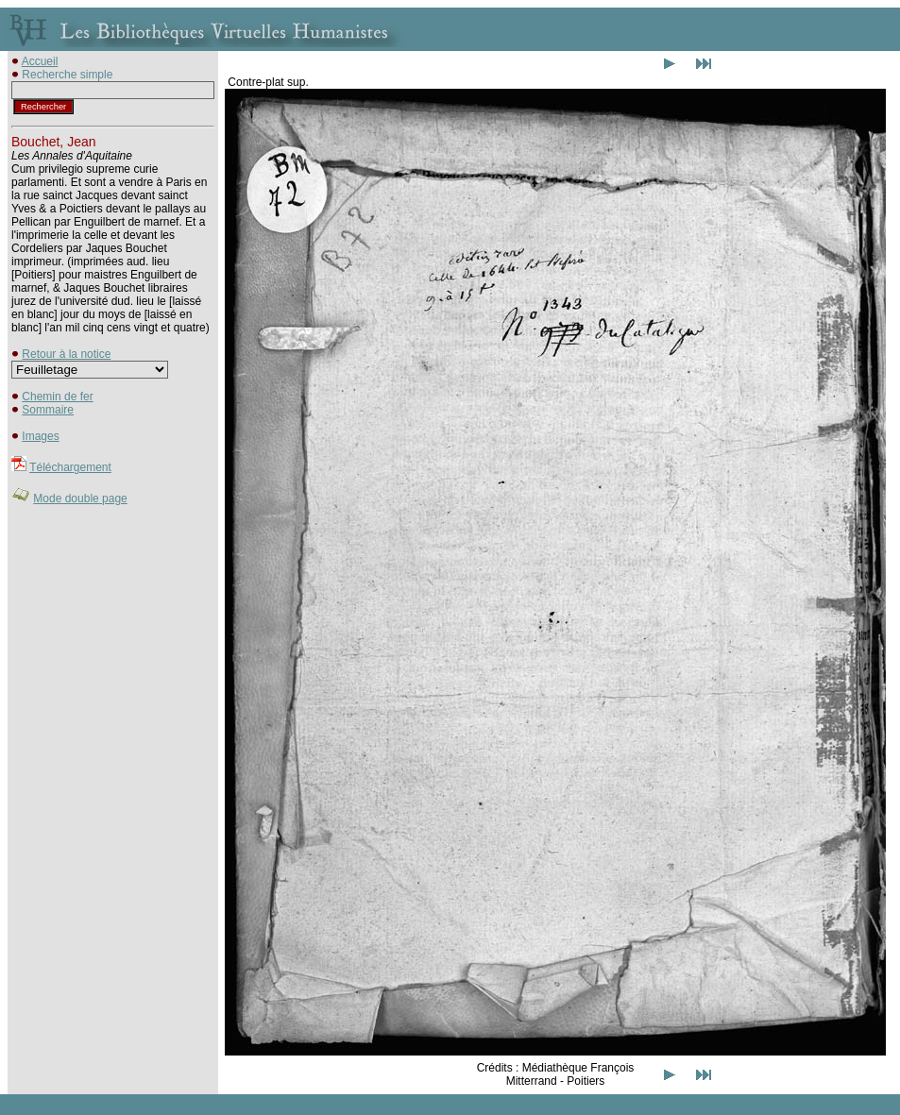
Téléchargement (70, 467)
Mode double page (80, 498)
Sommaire (48, 409)
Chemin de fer (57, 396)
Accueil (40, 61)
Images (40, 436)
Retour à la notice (66, 354)
